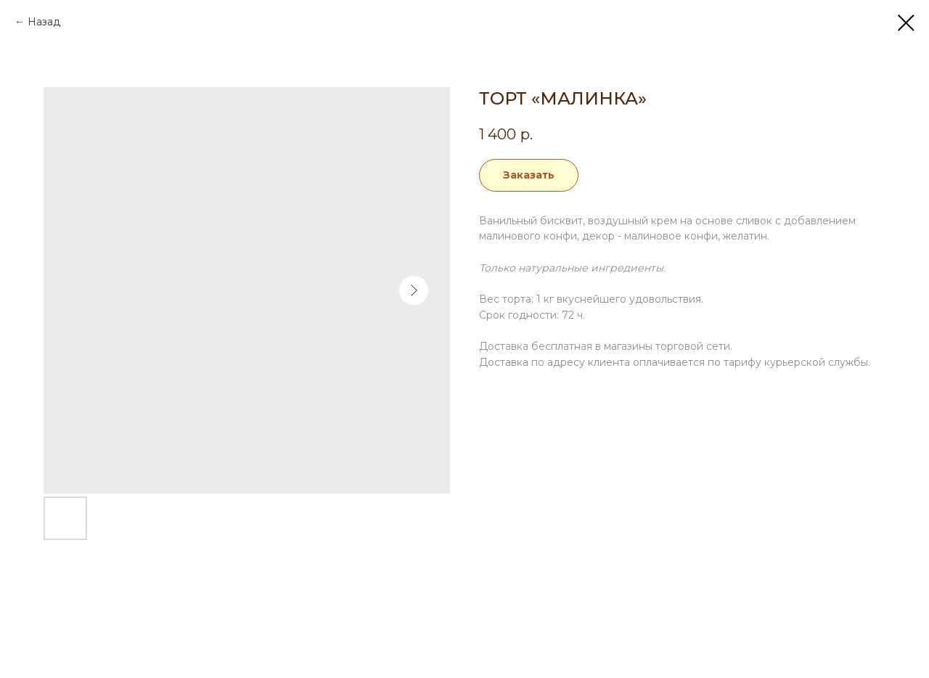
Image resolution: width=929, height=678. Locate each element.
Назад (44, 21)
